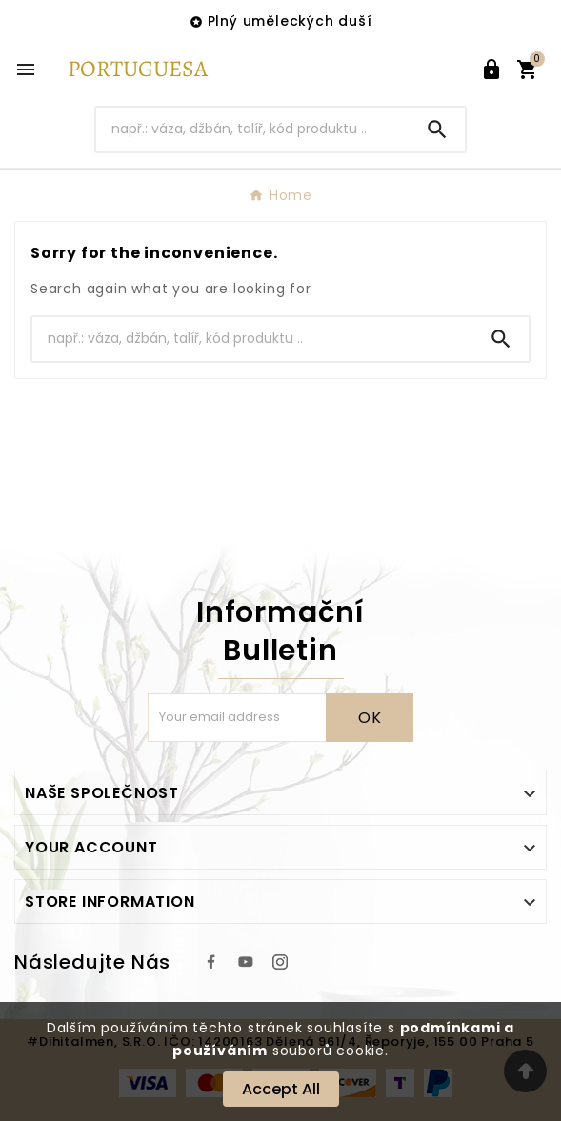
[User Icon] (491, 69)
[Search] (253, 129)
